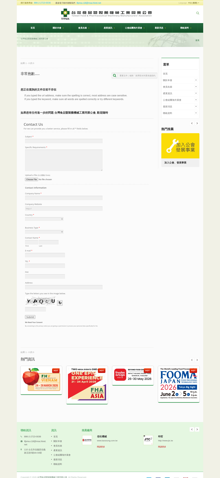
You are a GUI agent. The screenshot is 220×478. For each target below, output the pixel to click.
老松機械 (102, 432)
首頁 (33, 27)
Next (192, 123)
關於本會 (58, 28)
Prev (197, 123)
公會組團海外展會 (135, 28)
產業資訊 (109, 28)
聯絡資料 (186, 28)
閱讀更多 (101, 442)
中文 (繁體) (192, 3)
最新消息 (160, 28)
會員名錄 (84, 28)
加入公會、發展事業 (175, 162)
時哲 (160, 432)
